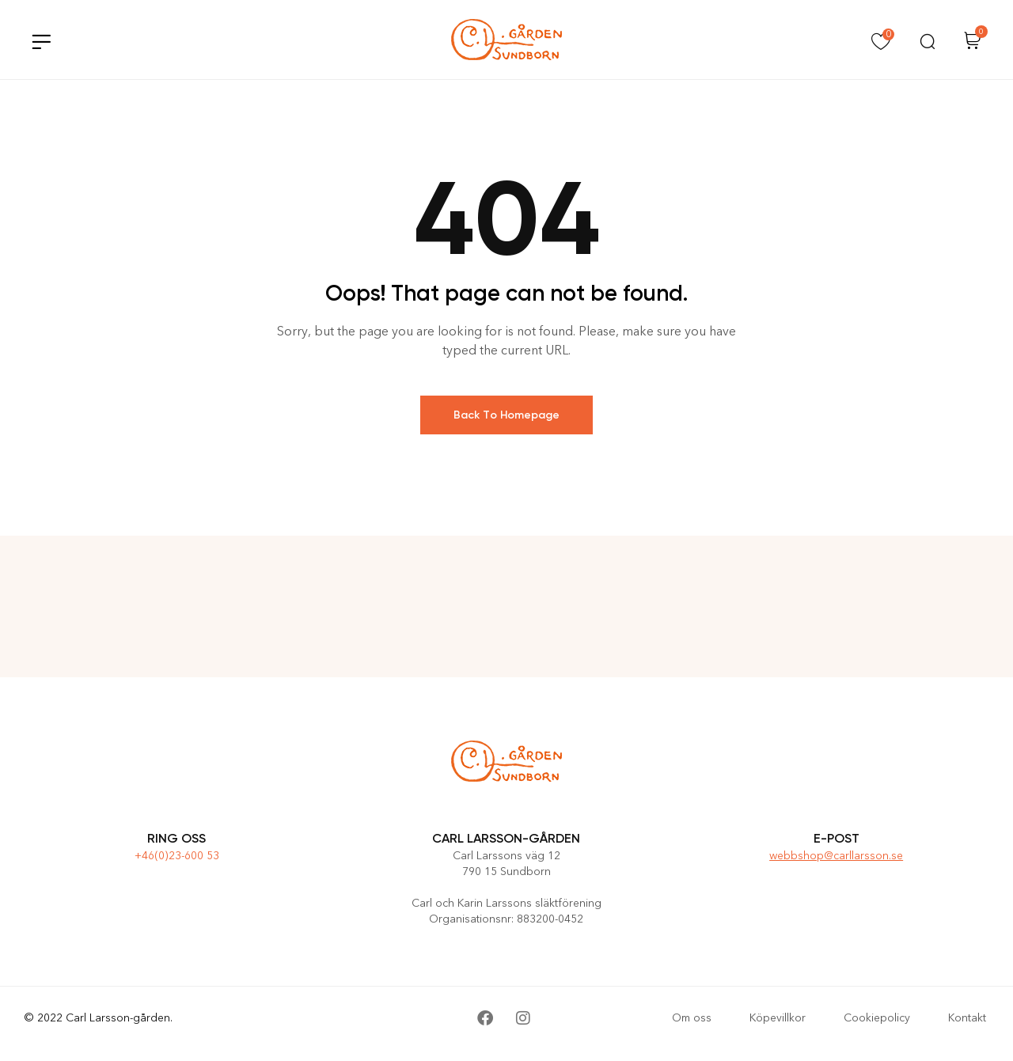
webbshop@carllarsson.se (836, 855)
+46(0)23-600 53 (177, 855)
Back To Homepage (506, 415)
